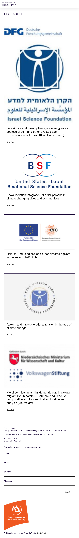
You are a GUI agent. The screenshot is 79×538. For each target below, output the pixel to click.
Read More (10, 142)
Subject (39, 474)
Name (39, 455)
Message (39, 483)
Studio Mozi (41, 533)
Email (39, 464)
